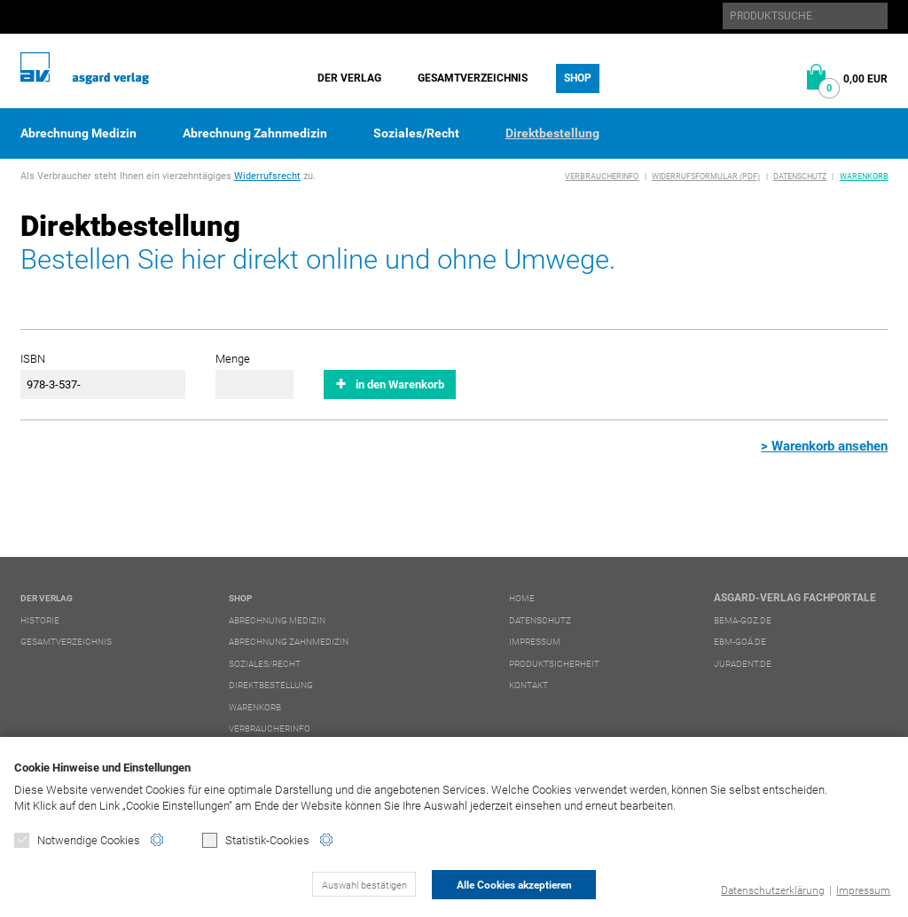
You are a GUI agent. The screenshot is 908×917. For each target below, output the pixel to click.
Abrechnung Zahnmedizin (255, 133)
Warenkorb (864, 176)
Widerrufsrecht (267, 176)
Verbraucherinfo (601, 176)
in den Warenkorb (400, 384)
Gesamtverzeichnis (473, 78)
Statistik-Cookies (255, 839)
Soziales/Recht (416, 133)
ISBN (32, 358)
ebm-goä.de (740, 642)
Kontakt (528, 685)
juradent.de (742, 664)
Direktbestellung (552, 133)
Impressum (863, 890)
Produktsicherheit (554, 664)
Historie (39, 620)
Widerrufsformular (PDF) (706, 176)
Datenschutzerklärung (773, 890)
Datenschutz (799, 176)
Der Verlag (349, 78)
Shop (577, 78)
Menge (232, 358)
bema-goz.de (742, 620)
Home (522, 598)
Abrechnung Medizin (78, 133)
